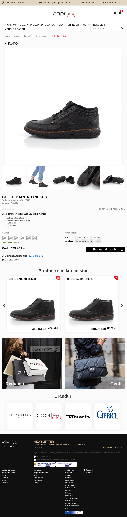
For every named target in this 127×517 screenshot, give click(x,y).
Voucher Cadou (15, 29)
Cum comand (38, 478)
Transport (37, 483)
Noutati (86, 25)
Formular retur (70, 480)
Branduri (73, 25)
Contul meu (69, 470)
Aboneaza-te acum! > (113, 447)
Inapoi (12, 43)
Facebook (88, 470)
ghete (35, 36)
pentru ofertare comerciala (44, 456)
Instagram (88, 473)
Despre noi (37, 470)
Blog (35, 475)
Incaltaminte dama (16, 25)
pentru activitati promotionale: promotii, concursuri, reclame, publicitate (56, 459)
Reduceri (99, 25)
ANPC (67, 508)
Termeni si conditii (71, 498)
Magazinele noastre (41, 473)
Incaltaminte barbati (43, 25)
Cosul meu (69, 473)
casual (43, 36)
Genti (62, 25)
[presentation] (4, 305)
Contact (68, 478)
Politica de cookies (72, 506)
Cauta (67, 475)
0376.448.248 (35, 256)
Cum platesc (38, 480)
